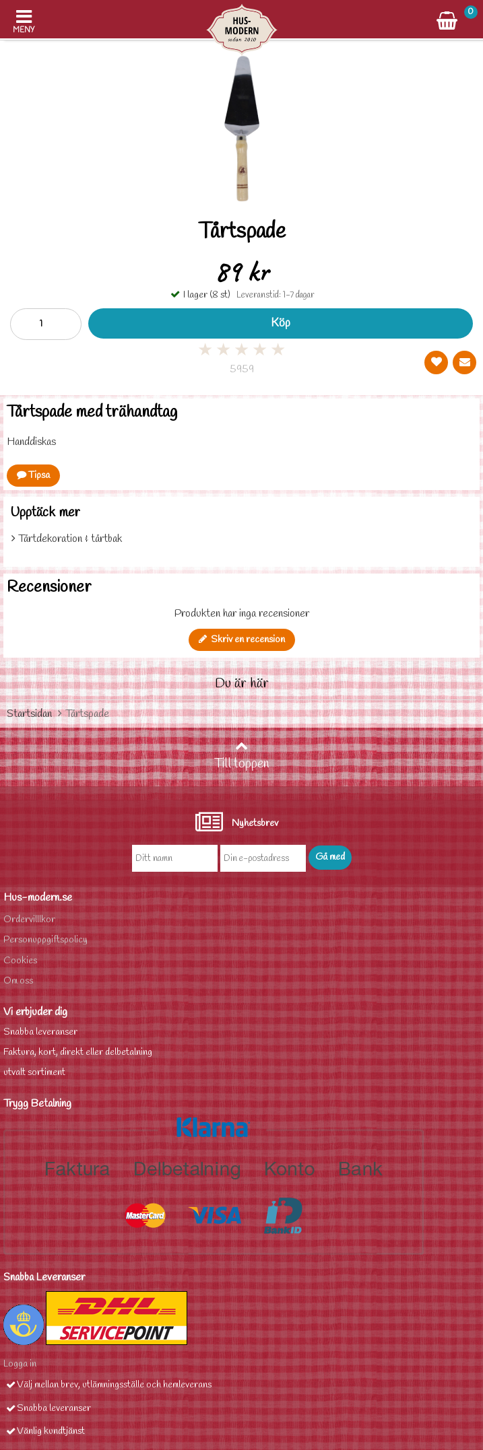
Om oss (18, 981)
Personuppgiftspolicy (45, 940)
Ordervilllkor (29, 919)
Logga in (19, 1364)
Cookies (20, 961)
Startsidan (29, 714)
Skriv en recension (242, 639)
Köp (280, 323)
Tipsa (33, 475)
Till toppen (241, 756)
